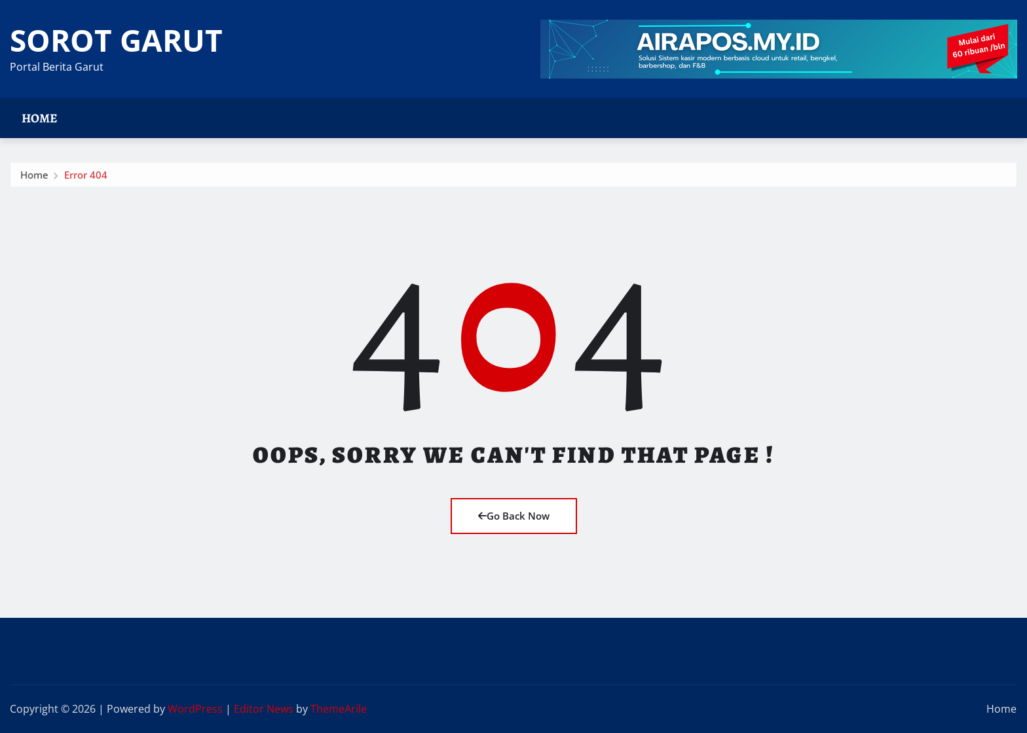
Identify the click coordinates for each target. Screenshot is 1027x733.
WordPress (195, 709)
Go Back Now (514, 515)
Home (40, 118)
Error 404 (85, 177)
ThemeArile (338, 709)
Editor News (263, 709)
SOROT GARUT (116, 40)
